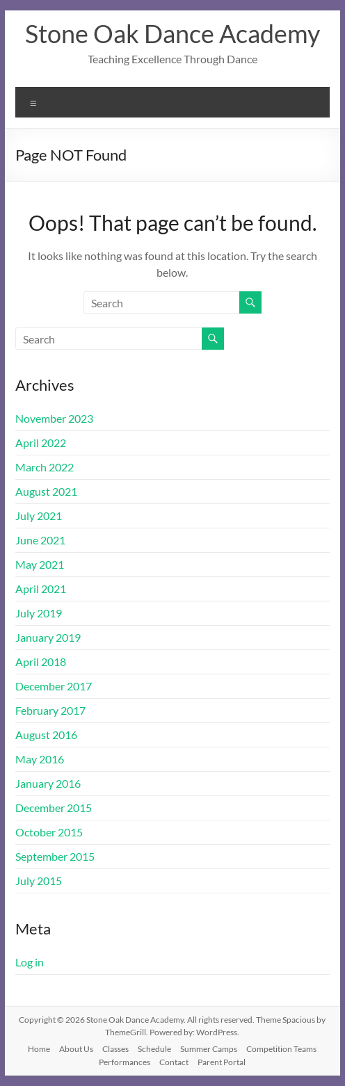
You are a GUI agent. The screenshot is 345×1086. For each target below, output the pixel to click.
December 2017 (53, 685)
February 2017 (50, 710)
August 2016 (46, 734)
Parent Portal (222, 1062)
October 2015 (49, 831)
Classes (115, 1049)
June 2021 (40, 539)
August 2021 (46, 491)
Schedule (154, 1049)
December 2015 (53, 807)
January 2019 (48, 637)
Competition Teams (281, 1049)
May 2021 (39, 564)
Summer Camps (208, 1049)
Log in (29, 962)
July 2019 (38, 612)
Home (39, 1049)
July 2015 (38, 880)
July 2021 (38, 515)
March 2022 (44, 466)
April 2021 (40, 588)
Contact (173, 1062)
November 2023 (54, 418)
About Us (76, 1049)
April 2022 (40, 442)
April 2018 (40, 661)
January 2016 (48, 783)
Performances (124, 1062)
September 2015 (55, 856)
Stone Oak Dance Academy (172, 33)
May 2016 (39, 758)
